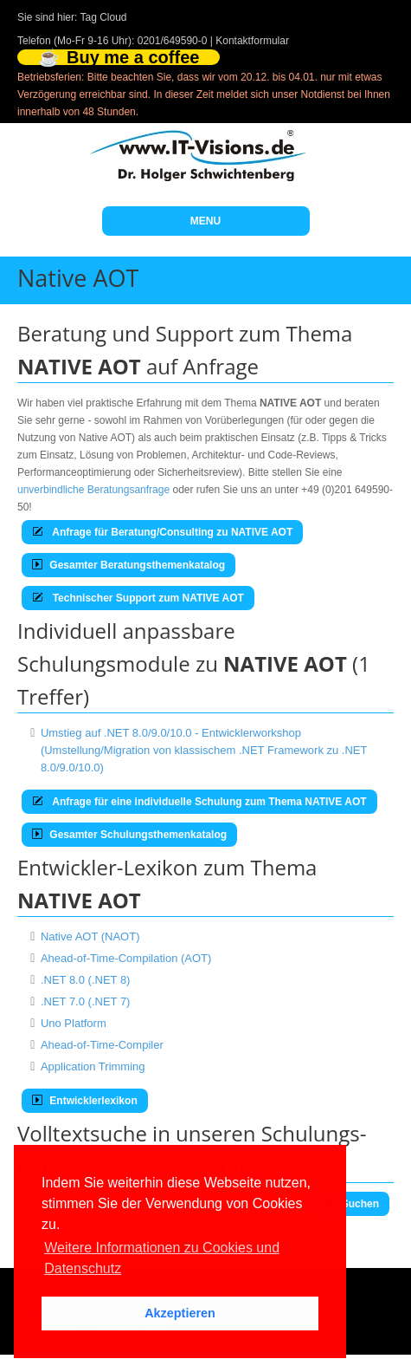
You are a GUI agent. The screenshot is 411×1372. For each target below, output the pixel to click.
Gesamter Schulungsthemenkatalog (129, 835)
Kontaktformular (252, 41)
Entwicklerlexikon (85, 1101)
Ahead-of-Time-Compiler (102, 1044)
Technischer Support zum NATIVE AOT (138, 598)
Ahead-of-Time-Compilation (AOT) (126, 958)
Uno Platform (73, 1023)
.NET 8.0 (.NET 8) (86, 979)
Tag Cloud (103, 17)
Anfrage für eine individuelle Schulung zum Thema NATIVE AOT (199, 802)
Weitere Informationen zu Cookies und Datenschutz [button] (161, 1258)
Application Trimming (93, 1066)
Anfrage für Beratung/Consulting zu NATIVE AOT (162, 532)
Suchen (351, 1204)
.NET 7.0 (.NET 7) (86, 1001)
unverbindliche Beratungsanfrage (93, 490)
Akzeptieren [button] (179, 1313)
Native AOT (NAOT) (90, 936)
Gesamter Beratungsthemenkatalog (128, 565)
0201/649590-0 (173, 41)
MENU (205, 221)
